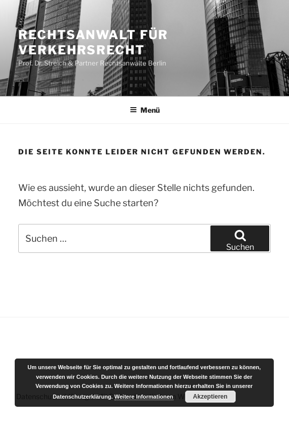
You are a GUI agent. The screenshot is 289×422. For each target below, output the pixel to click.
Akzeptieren (210, 396)
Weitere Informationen (144, 397)
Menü (145, 110)
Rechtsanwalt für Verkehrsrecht (93, 42)
